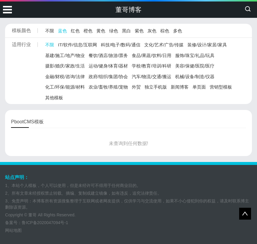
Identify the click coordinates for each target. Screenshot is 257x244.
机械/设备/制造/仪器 (195, 76)
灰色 (152, 30)
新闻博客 (180, 86)
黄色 (100, 30)
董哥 (32, 214)
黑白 (126, 30)
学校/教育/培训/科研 (151, 65)
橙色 (88, 30)
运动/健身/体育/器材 (108, 65)
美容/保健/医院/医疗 (195, 65)
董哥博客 (128, 9)
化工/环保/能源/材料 (65, 86)
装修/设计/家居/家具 (207, 44)
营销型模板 (221, 86)
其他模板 (54, 97)
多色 (177, 30)
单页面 (199, 86)
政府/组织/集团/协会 (108, 76)
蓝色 (62, 30)
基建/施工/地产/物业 (65, 55)
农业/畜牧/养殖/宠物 (108, 86)
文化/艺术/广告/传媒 (164, 44)
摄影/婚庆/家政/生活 (65, 65)
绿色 (113, 30)
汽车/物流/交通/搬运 (151, 76)
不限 (49, 30)
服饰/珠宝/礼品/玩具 (195, 55)
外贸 (136, 86)
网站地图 (13, 230)
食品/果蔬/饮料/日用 (151, 55)
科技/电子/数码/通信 (120, 44)
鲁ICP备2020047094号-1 (45, 222)
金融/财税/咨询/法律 (65, 76)
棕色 (164, 30)
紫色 (139, 30)
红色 (75, 30)
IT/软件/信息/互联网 (77, 44)
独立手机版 (156, 86)
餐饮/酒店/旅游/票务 (108, 55)
